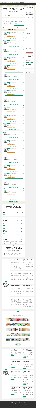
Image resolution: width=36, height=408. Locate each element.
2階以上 (11, 36)
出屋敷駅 (4, 254)
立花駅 (8, 253)
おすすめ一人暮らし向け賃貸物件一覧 (16, 2)
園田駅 (14, 254)
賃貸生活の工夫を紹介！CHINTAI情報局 (18, 404)
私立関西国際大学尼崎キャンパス (10, 2)
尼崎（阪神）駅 (17, 254)
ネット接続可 (14, 36)
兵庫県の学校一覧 (5, 2)
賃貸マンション (9, 32)
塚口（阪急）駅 (8, 254)
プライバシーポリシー (12, 402)
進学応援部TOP (2, 2)
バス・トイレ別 (10, 36)
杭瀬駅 (11, 254)
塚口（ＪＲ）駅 (16, 253)
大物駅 (20, 253)
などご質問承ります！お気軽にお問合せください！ (14, 38)
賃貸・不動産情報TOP (24, 402)
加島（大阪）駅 (12, 253)
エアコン (8, 36)
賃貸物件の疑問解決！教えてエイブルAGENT (8, 404)
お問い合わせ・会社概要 (18, 402)
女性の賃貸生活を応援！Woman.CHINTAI (28, 404)
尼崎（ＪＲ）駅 (5, 253)
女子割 (12, 32)
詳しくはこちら (12, 355)
